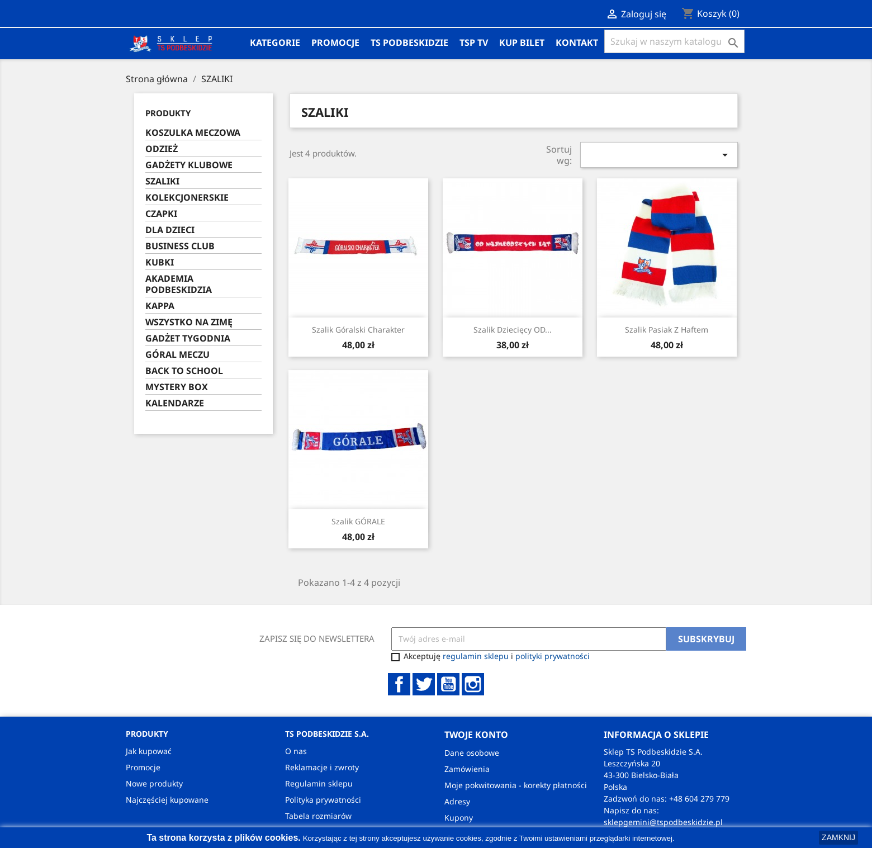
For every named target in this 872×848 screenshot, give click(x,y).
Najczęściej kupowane (167, 799)
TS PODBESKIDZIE (409, 42)
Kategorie (275, 42)
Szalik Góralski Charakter (358, 329)
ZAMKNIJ (838, 837)
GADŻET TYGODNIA (187, 338)
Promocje (335, 42)
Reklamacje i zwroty (322, 767)
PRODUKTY (168, 113)
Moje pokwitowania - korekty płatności (515, 785)
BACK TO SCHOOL (184, 371)
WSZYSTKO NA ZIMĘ (189, 322)
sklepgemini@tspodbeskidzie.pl (663, 822)
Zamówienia (467, 769)
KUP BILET (521, 42)
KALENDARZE (174, 403)
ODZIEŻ (161, 149)
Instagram (473, 684)
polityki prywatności (552, 656)
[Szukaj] (674, 41)
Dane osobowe (471, 752)
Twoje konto (476, 734)
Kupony (458, 817)
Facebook (399, 684)
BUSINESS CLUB (180, 246)
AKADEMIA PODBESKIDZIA (178, 284)
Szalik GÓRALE (358, 521)
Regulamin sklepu (319, 783)
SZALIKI (162, 181)
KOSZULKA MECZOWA (192, 133)
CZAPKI (161, 214)
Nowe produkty (154, 783)
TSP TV (473, 42)
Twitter (424, 684)
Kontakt (577, 42)
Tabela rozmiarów (318, 816)
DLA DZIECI (170, 230)
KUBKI (159, 262)
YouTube (448, 684)
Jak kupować (149, 751)
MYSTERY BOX (176, 387)
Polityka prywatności (323, 799)
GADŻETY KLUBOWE (189, 165)
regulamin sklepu (476, 656)
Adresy (457, 801)
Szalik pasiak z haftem (666, 329)
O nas (296, 751)
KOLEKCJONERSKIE (187, 197)
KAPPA (159, 306)
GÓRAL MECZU (177, 355)
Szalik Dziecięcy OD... (512, 329)
